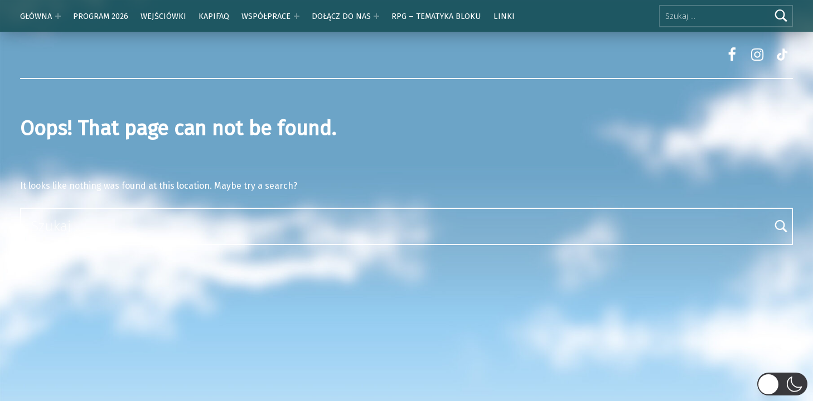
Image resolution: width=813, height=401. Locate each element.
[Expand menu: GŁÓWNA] (58, 16)
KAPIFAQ (214, 16)
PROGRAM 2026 (100, 16)
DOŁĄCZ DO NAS (341, 16)
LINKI (504, 16)
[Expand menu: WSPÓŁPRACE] (296, 16)
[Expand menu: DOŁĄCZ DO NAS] (376, 16)
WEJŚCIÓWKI (163, 16)
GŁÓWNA (36, 16)
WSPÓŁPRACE (266, 16)
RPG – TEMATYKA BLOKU (436, 16)
